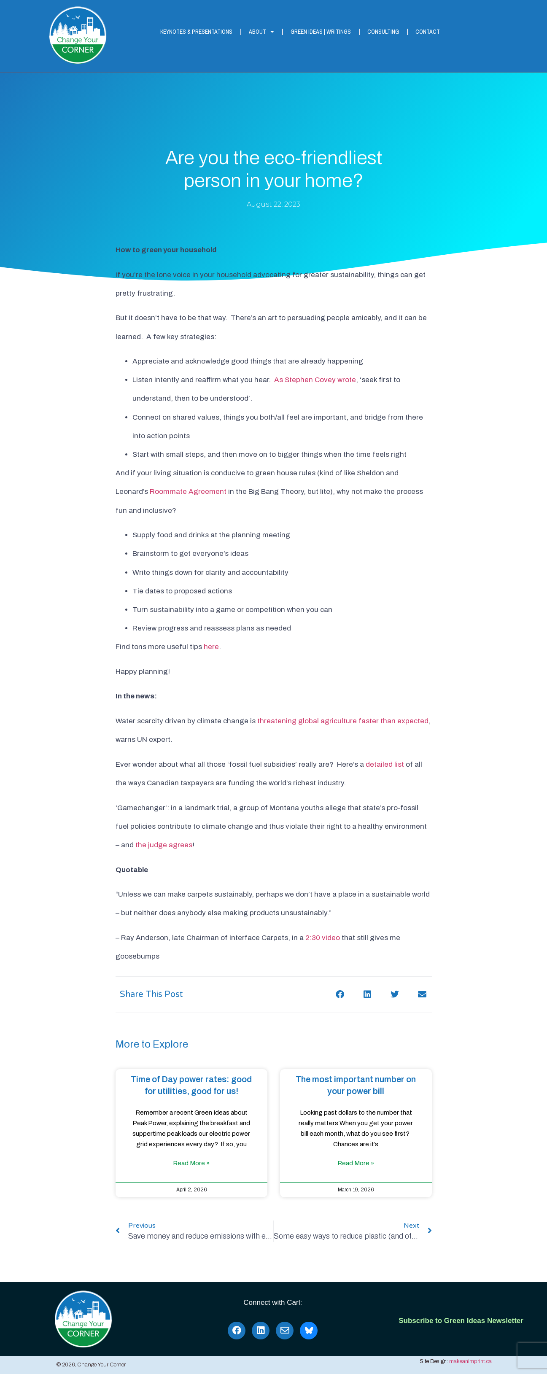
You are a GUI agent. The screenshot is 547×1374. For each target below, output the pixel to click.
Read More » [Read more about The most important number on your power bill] (355, 1163)
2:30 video (322, 938)
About (261, 31)
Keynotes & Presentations (196, 31)
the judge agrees (163, 845)
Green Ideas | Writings (321, 31)
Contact (427, 31)
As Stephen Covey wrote (315, 380)
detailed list (385, 764)
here (211, 647)
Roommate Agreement (188, 492)
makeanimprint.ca (470, 1361)
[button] (340, 994)
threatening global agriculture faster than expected (342, 721)
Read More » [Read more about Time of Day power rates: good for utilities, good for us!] (191, 1163)
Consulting (383, 31)
